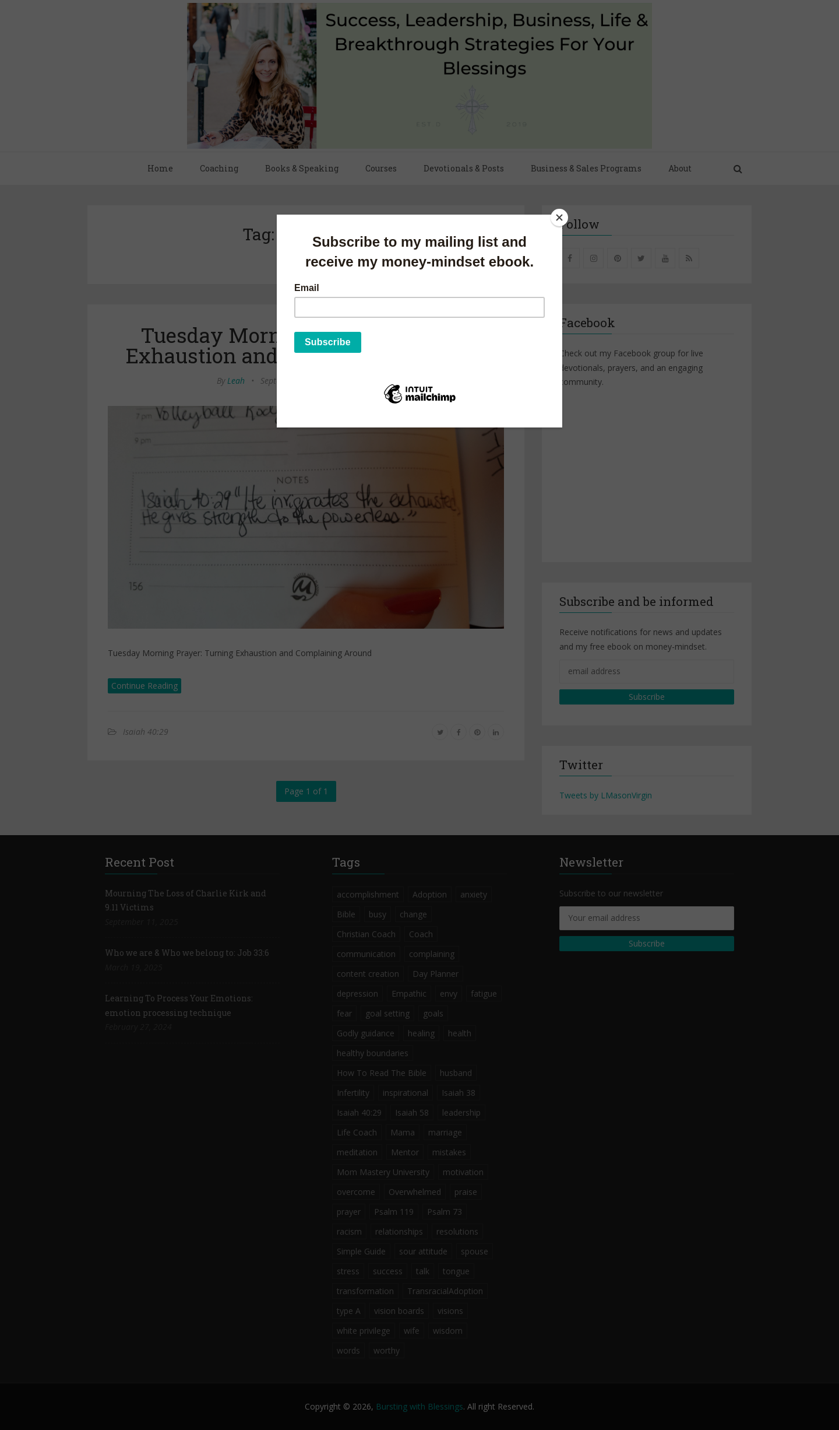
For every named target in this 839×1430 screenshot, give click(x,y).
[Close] (559, 217)
